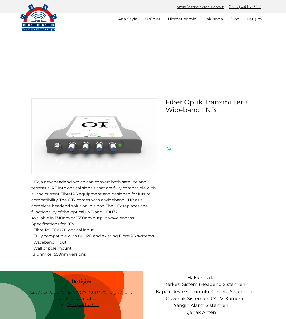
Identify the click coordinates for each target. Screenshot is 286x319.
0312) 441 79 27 (245, 6)
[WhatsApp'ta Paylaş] (169, 149)
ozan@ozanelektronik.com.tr (200, 6)
